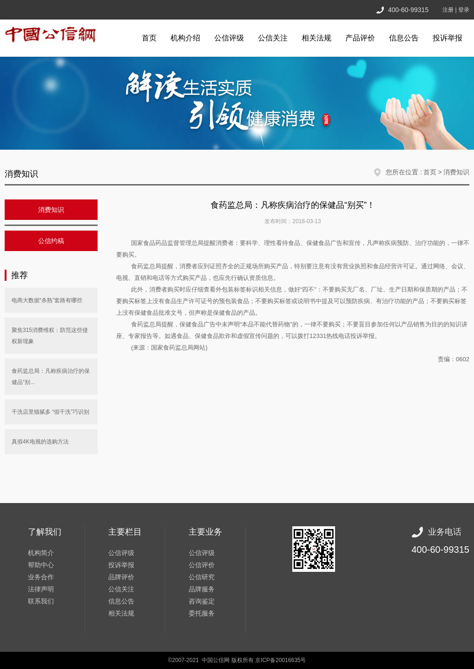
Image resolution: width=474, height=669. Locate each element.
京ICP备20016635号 (280, 660)
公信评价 (202, 565)
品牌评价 (121, 577)
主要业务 (205, 532)
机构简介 (41, 552)
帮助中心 (41, 565)
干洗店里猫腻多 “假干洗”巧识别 (50, 412)
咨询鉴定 (202, 601)
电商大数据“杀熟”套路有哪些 (47, 300)
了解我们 (44, 532)
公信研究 (202, 577)
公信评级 (229, 38)
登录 (463, 10)
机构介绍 (185, 38)
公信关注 (273, 38)
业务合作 (41, 577)
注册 (448, 10)
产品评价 (360, 38)
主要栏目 (125, 532)
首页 (149, 38)
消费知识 (456, 172)
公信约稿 (51, 241)
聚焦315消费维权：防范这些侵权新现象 (50, 335)
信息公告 (404, 38)
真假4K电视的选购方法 (40, 441)
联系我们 (41, 601)
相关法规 (316, 38)
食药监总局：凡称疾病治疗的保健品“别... (51, 376)
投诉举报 (447, 38)
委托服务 (202, 613)
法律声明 (41, 589)
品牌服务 (202, 589)
